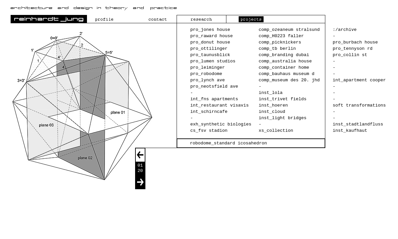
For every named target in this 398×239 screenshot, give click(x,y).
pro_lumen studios (212, 61)
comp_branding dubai (284, 54)
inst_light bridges (282, 118)
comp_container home (284, 67)
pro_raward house (211, 36)
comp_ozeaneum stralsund (289, 29)
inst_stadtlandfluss (358, 124)
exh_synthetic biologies (220, 124)
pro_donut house (210, 42)
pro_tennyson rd (352, 48)
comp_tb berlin (277, 48)
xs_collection (276, 130)
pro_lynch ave (207, 80)
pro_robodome (206, 73)
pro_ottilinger (208, 48)
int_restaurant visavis (219, 105)
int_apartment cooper (359, 80)
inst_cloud (272, 111)
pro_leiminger (207, 67)
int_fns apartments (214, 99)
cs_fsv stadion (208, 130)
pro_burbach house (355, 42)
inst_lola (270, 92)
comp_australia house (285, 61)
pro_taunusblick (210, 54)
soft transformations (359, 105)
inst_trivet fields (282, 99)
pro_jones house (210, 29)
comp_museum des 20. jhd (289, 80)
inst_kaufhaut (350, 130)
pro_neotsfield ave (214, 86)
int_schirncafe (208, 111)
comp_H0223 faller (281, 36)
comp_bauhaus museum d (286, 73)
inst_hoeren (273, 105)
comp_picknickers (280, 42)
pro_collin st (350, 54)
